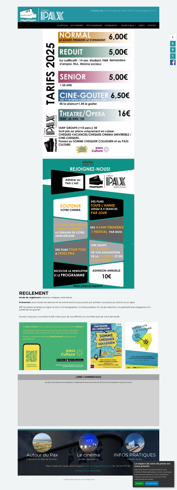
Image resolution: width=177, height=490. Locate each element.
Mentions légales (92, 466)
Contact (106, 466)
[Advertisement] (88, 404)
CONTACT (151, 25)
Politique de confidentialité (88, 470)
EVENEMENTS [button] (111, 25)
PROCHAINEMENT (94, 25)
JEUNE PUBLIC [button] (128, 25)
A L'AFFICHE (62, 25)
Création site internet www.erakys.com (79, 479)
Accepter (139, 483)
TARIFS (142, 25)
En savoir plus (151, 483)
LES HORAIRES (77, 25)
